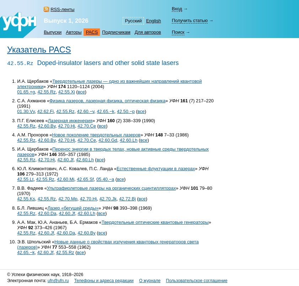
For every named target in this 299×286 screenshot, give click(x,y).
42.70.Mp (67, 198)
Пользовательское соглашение (197, 280)
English (153, 20)
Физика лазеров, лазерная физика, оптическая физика (107, 100)
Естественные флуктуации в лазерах (156, 168)
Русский (133, 20)
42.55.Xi (66, 92)
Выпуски (53, 32)
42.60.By (47, 126)
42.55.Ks (26, 198)
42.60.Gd (107, 140)
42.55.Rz (46, 92)
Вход (177, 8)
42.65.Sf (85, 179)
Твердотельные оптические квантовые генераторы (155, 222)
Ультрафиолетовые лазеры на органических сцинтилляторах (111, 188)
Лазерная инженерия (70, 120)
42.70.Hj (66, 126)
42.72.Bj (127, 198)
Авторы (73, 32)
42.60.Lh (129, 140)
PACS (92, 32)
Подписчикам (116, 32)
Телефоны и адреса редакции (104, 280)
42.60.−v (86, 111)
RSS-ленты (62, 9)
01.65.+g (26, 92)
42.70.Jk (107, 198)
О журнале (149, 280)
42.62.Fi (45, 111)
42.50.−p (126, 111)
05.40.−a (105, 179)
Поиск (178, 32)
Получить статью (190, 20)
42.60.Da (47, 213)
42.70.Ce (87, 126)
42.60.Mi (65, 179)
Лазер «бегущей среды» (72, 208)
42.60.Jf (65, 159)
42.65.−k (105, 111)
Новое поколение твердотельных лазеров (96, 134)
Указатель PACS (39, 49)
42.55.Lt (25, 179)
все (81, 92)
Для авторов (148, 32)
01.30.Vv (26, 111)
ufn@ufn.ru (58, 280)
